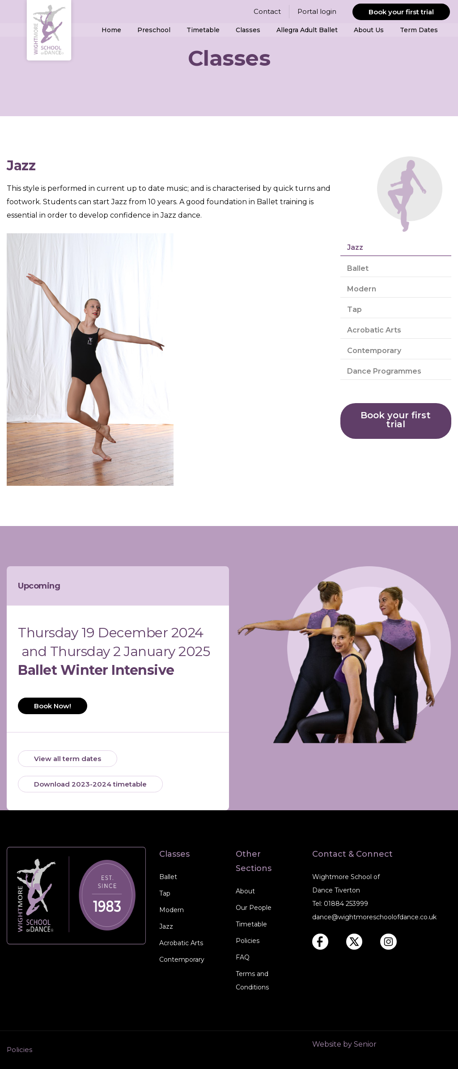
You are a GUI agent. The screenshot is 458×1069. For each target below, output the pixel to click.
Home (111, 30)
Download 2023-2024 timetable (90, 784)
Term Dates (419, 30)
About (245, 891)
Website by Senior (344, 1044)
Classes (248, 30)
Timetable (203, 30)
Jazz (355, 247)
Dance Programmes (384, 371)
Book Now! (52, 706)
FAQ (243, 957)
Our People (253, 908)
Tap (354, 309)
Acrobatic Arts (374, 330)
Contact (267, 11)
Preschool (153, 30)
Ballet (358, 268)
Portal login (316, 11)
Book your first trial (401, 12)
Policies (247, 941)
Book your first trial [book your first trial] (395, 419)
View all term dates (67, 758)
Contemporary (374, 350)
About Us (369, 30)
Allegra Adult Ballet (307, 30)
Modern (361, 289)
